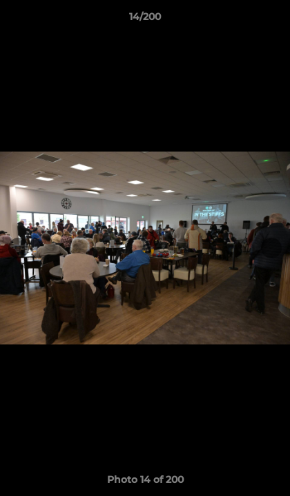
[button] (273, 20)
